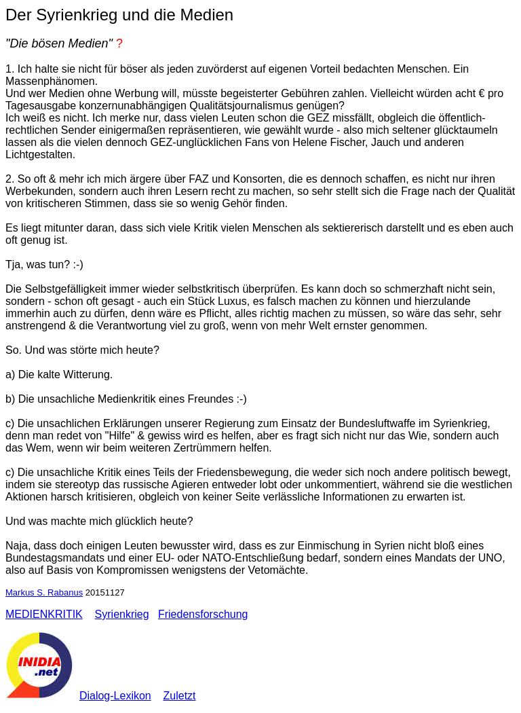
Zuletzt (179, 695)
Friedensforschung (203, 614)
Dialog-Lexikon (115, 695)
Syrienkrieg (122, 614)
